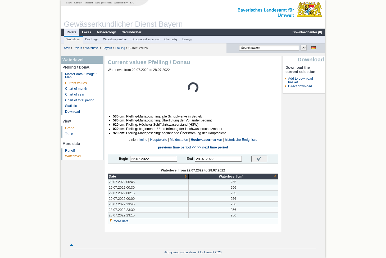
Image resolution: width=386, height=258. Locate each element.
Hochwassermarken (206, 140)
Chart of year (74, 94)
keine (143, 140)
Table (69, 134)
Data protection (104, 2)
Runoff (70, 150)
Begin (123, 159)
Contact (78, 2)
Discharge (91, 39)
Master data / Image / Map (81, 75)
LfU (132, 2)
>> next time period (212, 147)
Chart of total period (79, 100)
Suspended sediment (146, 39)
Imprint (89, 2)
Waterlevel (73, 39)
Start (69, 2)
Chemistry (171, 39)
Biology (187, 39)
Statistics (71, 106)
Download (72, 112)
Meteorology (106, 32)
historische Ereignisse (241, 140)
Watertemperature (115, 39)
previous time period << (177, 147)
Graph (69, 128)
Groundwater (132, 32)
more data (121, 221)
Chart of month (76, 88)
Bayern (107, 47)
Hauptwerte (158, 140)
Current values (76, 83)
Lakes (86, 32)
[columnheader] (148, 176)
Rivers (71, 32)
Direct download (300, 86)
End (190, 159)
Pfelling (120, 47)
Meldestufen (179, 140)
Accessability (121, 2)
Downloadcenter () (307, 32)
